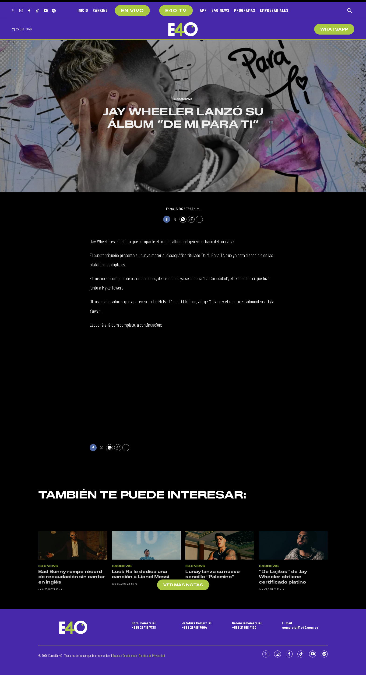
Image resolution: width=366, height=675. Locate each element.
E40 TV (176, 10)
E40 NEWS (220, 10)
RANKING (100, 10)
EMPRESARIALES (274, 10)
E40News (183, 99)
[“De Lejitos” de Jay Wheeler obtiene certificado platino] (293, 617)
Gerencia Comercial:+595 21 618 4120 (247, 625)
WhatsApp (334, 29)
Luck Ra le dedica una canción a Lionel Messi (140, 646)
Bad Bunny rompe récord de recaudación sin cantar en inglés (71, 649)
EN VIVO (132, 10)
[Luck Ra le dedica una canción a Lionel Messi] (146, 617)
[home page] (183, 29)
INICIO (82, 10)
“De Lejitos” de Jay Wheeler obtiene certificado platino (283, 649)
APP (203, 10)
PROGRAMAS (244, 10)
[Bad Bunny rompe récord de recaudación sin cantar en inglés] (72, 617)
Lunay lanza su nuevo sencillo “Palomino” (212, 646)
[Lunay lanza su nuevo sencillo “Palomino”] (219, 617)
